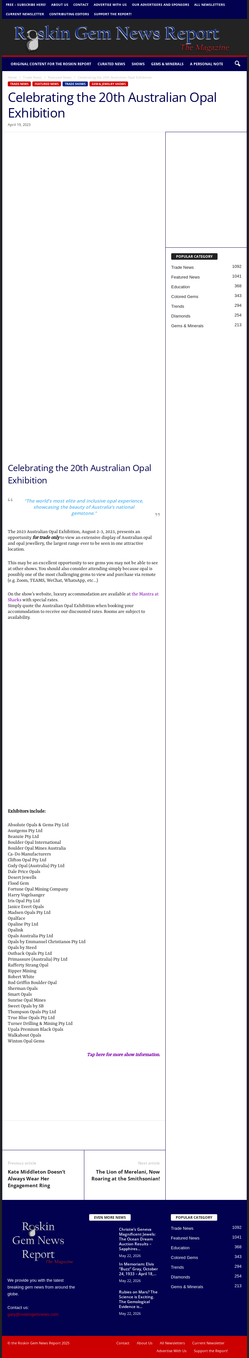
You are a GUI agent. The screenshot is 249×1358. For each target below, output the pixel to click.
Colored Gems (184, 296)
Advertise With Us (110, 4)
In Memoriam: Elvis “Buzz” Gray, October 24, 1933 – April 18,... (138, 1269)
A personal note (206, 63)
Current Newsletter (25, 14)
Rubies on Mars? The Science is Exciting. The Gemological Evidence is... (138, 1299)
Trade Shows (75, 84)
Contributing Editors (69, 14)
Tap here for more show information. (123, 1054)
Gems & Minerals (167, 63)
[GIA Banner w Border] (84, 349)
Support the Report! (113, 14)
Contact (81, 4)
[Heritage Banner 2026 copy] (84, 417)
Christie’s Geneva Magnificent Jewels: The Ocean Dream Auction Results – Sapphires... (137, 1239)
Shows (138, 63)
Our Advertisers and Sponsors (160, 4)
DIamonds (180, 316)
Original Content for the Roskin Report (51, 63)
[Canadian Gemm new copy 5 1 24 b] (206, 164)
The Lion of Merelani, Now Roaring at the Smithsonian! (125, 1175)
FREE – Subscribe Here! (26, 4)
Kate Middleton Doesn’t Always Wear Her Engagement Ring (36, 1178)
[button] (237, 64)
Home (12, 77)
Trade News (32, 77)
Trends (177, 306)
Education (180, 286)
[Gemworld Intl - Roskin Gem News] (206, 215)
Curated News (111, 63)
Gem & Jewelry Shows (109, 84)
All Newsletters (209, 4)
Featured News (60, 77)
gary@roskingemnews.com (32, 1314)
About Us (59, 4)
